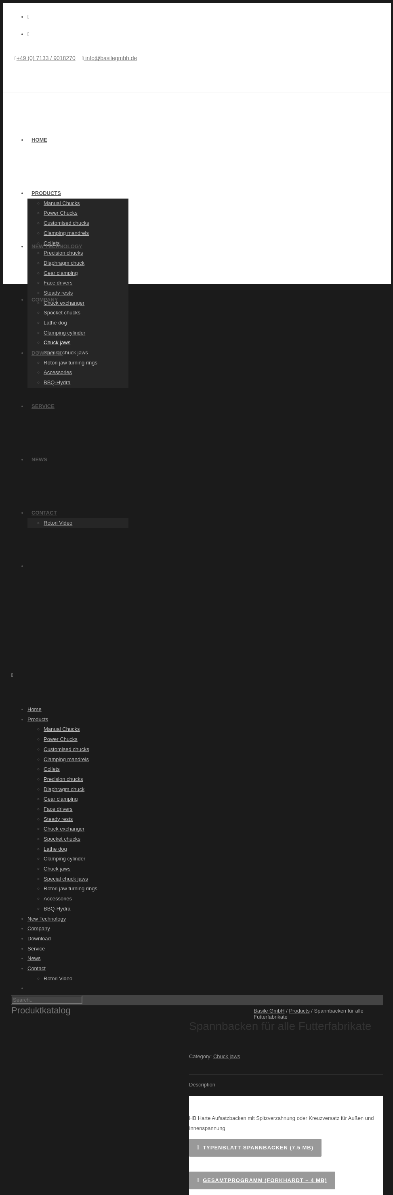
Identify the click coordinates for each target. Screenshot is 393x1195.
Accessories (58, 372)
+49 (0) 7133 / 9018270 (46, 58)
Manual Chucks (62, 203)
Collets (52, 769)
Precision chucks (63, 253)
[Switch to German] (205, 565)
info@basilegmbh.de (110, 58)
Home (39, 140)
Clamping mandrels (66, 233)
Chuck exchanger (64, 303)
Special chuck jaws (66, 879)
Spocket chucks (62, 313)
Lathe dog (55, 323)
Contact (44, 513)
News (39, 459)
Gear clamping (61, 273)
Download (47, 353)
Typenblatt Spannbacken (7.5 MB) (255, 1148)
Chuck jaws (57, 342)
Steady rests (58, 293)
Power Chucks (61, 213)
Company (45, 300)
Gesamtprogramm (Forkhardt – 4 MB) (262, 1180)
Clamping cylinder (64, 333)
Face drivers (58, 283)
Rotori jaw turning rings (70, 363)
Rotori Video (58, 523)
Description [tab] (202, 1085)
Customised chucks (66, 223)
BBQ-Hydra (57, 382)
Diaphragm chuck (64, 263)
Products (46, 193)
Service (43, 406)
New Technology (57, 246)
